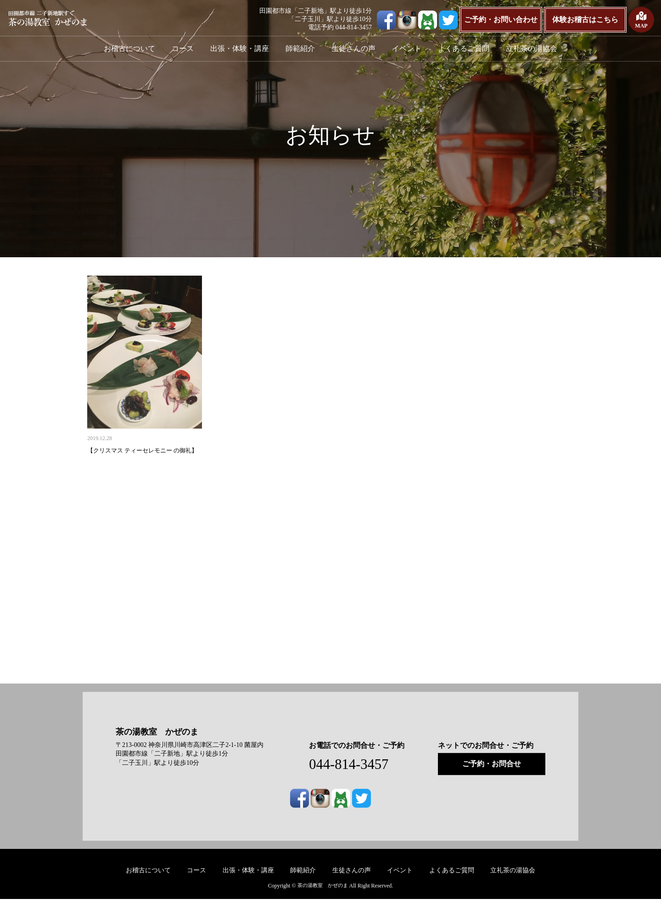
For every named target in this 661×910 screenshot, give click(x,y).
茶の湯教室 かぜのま (161, 742)
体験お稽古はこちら (585, 19)
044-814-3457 (353, 774)
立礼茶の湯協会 (531, 48)
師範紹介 (300, 48)
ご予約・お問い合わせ (501, 19)
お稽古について (129, 48)
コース (183, 48)
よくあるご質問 (463, 48)
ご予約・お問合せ (491, 774)
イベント (406, 48)
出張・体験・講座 (239, 48)
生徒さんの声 (353, 48)
